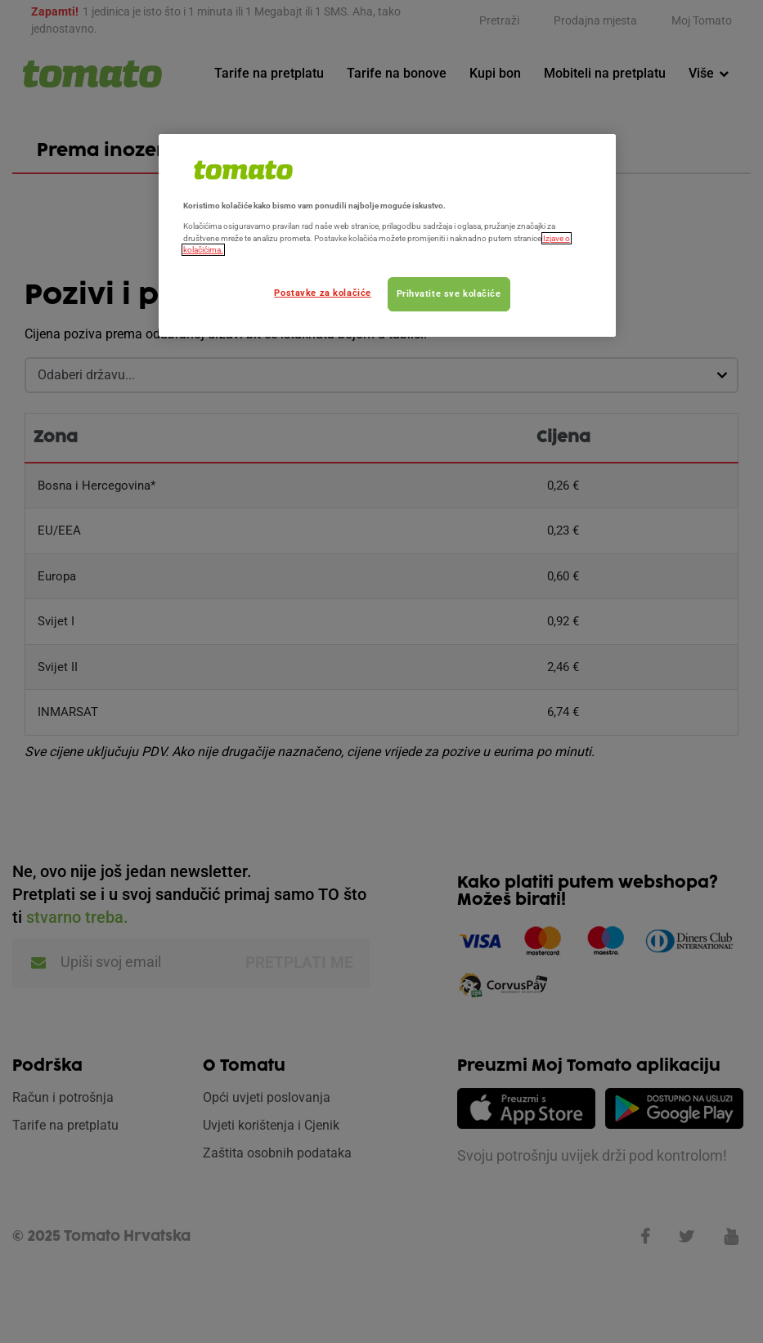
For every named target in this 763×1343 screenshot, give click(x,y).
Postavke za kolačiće (322, 292)
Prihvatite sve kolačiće (449, 293)
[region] (388, 235)
